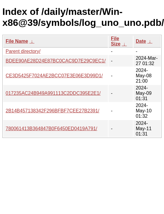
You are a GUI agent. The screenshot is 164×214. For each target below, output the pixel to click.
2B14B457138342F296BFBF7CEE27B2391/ (52, 110)
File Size (115, 41)
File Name (17, 41)
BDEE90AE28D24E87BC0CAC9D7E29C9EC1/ (56, 60)
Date (141, 41)
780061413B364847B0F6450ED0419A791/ (51, 128)
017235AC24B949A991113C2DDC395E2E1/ (53, 93)
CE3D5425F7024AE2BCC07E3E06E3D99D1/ (54, 75)
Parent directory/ (23, 51)
